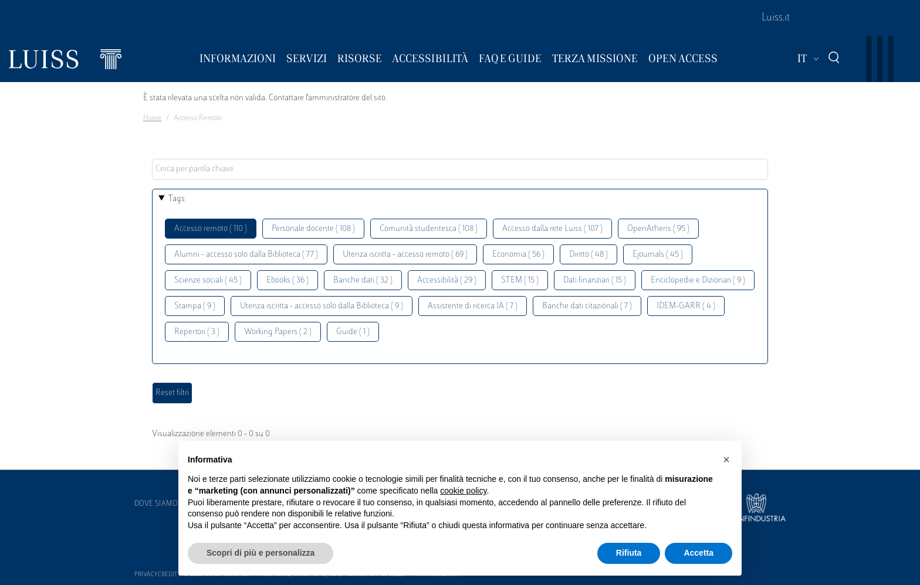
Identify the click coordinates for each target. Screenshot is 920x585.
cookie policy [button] (463, 490)
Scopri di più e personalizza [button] (260, 552)
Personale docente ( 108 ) (313, 229)
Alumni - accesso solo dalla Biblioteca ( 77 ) (246, 254)
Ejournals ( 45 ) (657, 254)
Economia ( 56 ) (518, 254)
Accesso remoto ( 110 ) (210, 229)
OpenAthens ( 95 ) (658, 229)
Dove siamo (156, 504)
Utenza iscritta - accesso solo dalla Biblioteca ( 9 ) (321, 306)
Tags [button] (176, 199)
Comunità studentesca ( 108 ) (429, 229)
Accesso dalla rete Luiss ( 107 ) (552, 229)
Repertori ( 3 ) (196, 332)
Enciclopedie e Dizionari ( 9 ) (698, 280)
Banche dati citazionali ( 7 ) (587, 306)
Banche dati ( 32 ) (363, 280)
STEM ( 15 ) (520, 280)
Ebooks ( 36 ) (287, 280)
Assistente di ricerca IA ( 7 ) (473, 306)
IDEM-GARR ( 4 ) (686, 306)
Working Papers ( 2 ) (278, 332)
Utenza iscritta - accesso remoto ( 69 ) (405, 254)
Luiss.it (776, 18)
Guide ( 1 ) (353, 332)
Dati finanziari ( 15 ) (594, 280)
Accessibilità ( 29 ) (446, 280)
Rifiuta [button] (629, 552)
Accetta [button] (698, 552)
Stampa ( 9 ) (194, 306)
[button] (726, 459)
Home (152, 118)
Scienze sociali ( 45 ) (208, 280)
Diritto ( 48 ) (588, 254)
